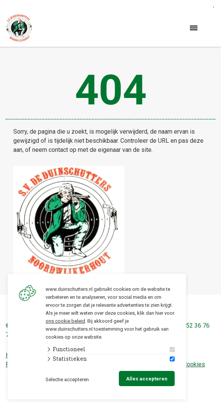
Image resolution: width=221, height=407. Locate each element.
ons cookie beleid (65, 321)
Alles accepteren (146, 379)
